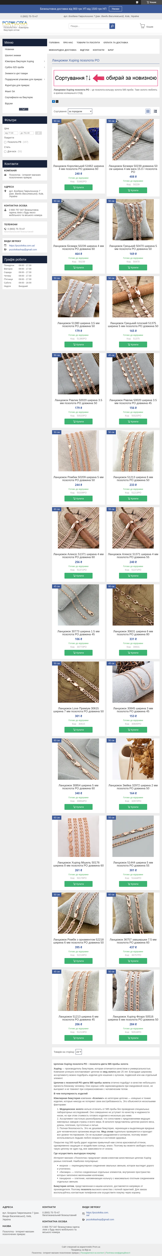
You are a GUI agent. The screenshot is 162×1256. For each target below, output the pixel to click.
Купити (80, 187)
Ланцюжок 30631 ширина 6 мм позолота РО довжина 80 (133, 633)
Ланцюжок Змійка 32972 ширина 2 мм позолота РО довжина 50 (133, 787)
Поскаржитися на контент (92, 1253)
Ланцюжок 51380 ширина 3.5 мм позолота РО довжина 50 (79, 325)
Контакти (98, 50)
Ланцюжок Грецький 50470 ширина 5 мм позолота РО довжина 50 (133, 248)
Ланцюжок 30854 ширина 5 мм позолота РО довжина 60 (78, 787)
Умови (115, 8)
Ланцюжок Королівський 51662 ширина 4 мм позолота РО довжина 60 (78, 168)
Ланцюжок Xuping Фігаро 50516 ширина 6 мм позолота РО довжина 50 (133, 1018)
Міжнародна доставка (63, 50)
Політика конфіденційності (118, 1253)
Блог (111, 50)
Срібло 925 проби (14, 67)
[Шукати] (112, 26)
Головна (54, 42)
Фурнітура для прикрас (17, 85)
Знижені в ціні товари (16, 73)
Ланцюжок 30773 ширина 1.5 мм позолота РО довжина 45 (79, 633)
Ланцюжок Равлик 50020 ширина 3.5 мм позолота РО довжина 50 (78, 402)
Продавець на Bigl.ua (81, 1250)
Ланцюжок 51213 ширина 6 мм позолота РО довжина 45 (78, 1018)
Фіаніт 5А (10, 91)
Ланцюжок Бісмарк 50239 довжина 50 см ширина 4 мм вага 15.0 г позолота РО (133, 169)
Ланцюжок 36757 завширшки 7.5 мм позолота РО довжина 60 (133, 941)
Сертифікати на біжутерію (19, 97)
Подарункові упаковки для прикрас (23, 79)
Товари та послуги (88, 42)
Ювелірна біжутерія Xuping (19, 61)
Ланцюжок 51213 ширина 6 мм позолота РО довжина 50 (133, 479)
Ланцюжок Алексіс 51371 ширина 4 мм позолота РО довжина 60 (78, 556)
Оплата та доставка (115, 42)
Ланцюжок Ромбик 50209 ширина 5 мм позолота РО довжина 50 (78, 479)
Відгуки (84, 50)
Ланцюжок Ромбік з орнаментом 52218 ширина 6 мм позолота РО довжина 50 (78, 941)
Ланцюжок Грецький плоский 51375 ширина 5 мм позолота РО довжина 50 (133, 325)
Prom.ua (96, 1247)
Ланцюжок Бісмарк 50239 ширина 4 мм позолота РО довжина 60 (78, 248)
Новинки (9, 49)
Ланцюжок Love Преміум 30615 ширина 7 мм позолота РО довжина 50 (78, 710)
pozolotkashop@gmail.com (23, 249)
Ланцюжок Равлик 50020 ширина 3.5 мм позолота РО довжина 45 (133, 402)
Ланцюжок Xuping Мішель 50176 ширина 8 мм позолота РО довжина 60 (78, 864)
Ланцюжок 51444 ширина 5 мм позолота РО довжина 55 (133, 864)
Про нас (68, 42)
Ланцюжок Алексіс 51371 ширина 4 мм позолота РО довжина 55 (133, 556)
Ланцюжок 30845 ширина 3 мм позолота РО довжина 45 (133, 710)
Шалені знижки (13, 55)
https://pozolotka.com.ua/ (22, 245)
